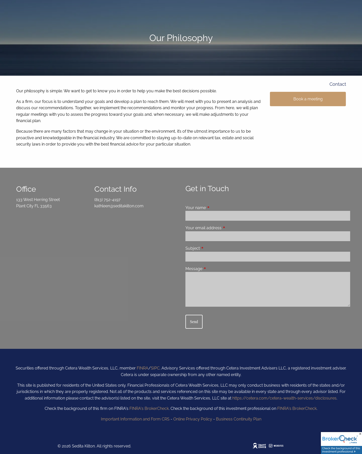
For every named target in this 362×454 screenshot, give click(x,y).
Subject (212, 248)
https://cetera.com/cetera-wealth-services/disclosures (284, 398)
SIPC (155, 368)
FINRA (142, 368)
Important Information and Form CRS (135, 419)
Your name (215, 207)
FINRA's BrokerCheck (149, 408)
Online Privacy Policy (192, 419)
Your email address (222, 227)
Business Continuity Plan (238, 419)
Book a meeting (308, 99)
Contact (337, 84)
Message (213, 268)
